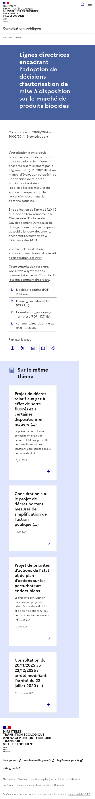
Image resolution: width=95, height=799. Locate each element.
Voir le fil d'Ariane (12, 37)
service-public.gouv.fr (37, 760)
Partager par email (43, 348)
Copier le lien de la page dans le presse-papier (53, 348)
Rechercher (82, 4)
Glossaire (23, 779)
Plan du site (9, 779)
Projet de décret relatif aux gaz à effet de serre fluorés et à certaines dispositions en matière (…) (30, 409)
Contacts (59, 785)
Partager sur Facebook (12, 348)
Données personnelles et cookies (34, 785)
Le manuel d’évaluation (27, 249)
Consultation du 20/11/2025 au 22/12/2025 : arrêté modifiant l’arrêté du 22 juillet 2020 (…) (30, 673)
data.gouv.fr (10, 768)
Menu (90, 4)
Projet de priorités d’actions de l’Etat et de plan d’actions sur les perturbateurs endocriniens (32, 578)
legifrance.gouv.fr (68, 760)
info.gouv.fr (10, 760)
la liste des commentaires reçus (32, 277)
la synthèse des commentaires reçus (27, 273)
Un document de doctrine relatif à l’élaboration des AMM (32, 255)
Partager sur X (22, 348)
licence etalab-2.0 (77, 794)
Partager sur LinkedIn (32, 348)
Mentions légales (39, 779)
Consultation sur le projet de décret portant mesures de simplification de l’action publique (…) (31, 509)
